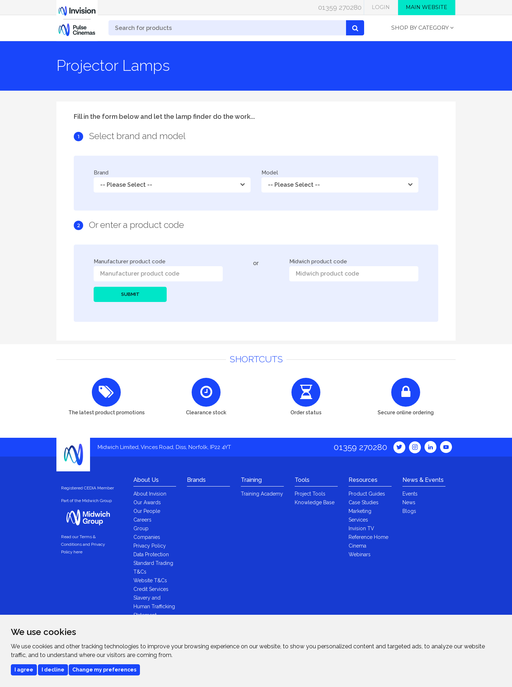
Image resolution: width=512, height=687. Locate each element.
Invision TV (361, 528)
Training (251, 479)
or (256, 263)
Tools (302, 479)
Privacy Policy (149, 546)
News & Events (423, 479)
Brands (196, 479)
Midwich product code (318, 261)
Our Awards (147, 502)
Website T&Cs (150, 580)
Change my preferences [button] (104, 670)
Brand (101, 173)
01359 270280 (340, 7)
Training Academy (262, 494)
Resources (363, 479)
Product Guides (367, 494)
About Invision (149, 494)
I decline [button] (53, 670)
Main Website (426, 7)
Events (410, 494)
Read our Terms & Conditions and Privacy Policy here (83, 544)
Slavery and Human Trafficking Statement (154, 606)
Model (269, 173)
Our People (146, 511)
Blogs (409, 511)
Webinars (360, 554)
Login (381, 7)
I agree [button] (23, 670)
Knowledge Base (314, 502)
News (408, 502)
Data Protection (151, 554)
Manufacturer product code (130, 261)
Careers (142, 520)
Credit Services (150, 589)
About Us (146, 479)
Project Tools (310, 494)
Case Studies (364, 502)
